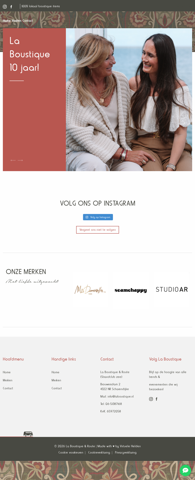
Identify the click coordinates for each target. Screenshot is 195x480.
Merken (7, 380)
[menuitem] (7, 20)
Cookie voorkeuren (70, 452)
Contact (8, 388)
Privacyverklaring (126, 452)
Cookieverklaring (99, 452)
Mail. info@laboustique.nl (117, 396)
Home (7, 372)
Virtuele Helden (130, 446)
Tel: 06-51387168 (111, 404)
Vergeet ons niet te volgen (97, 230)
